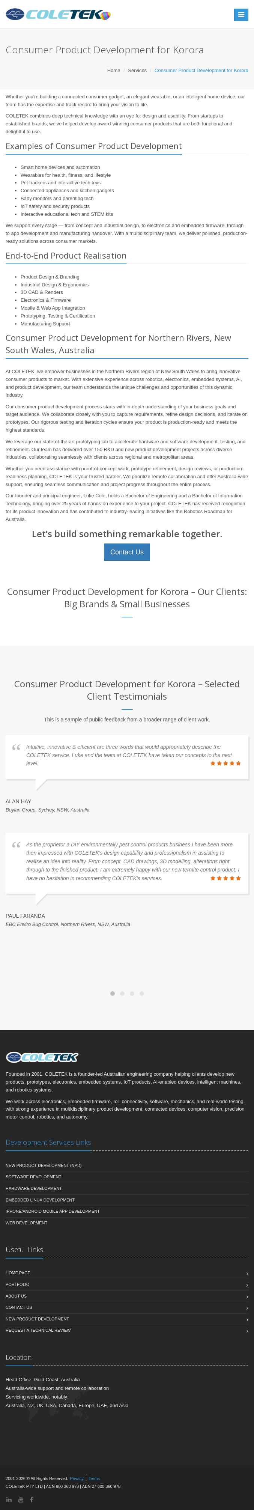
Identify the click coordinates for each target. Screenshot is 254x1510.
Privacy (77, 1478)
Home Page (18, 1273)
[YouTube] (21, 1499)
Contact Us (127, 552)
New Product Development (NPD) (44, 1165)
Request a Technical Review (38, 1330)
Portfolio (17, 1284)
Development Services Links (48, 1142)
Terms (94, 1478)
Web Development (26, 1223)
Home (113, 70)
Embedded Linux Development (40, 1200)
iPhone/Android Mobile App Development (53, 1211)
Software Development (33, 1176)
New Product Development (37, 1319)
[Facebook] (31, 1499)
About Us (16, 1296)
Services (137, 70)
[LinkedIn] (9, 1499)
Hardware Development (34, 1188)
